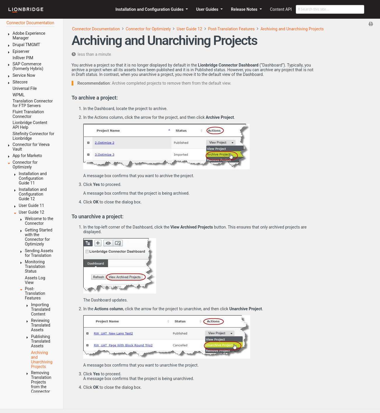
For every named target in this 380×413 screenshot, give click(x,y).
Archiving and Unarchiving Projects (292, 29)
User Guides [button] (208, 9)
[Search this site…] (330, 9)
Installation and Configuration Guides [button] (149, 9)
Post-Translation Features (231, 29)
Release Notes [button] (244, 9)
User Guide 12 (189, 29)
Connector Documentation (96, 29)
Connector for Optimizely (148, 29)
